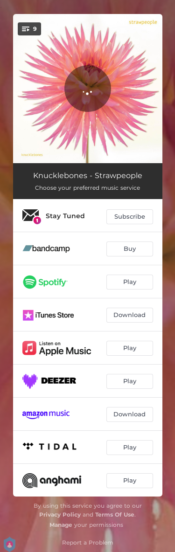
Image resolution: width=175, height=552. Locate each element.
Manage (60, 524)
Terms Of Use (114, 514)
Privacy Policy (60, 514)
